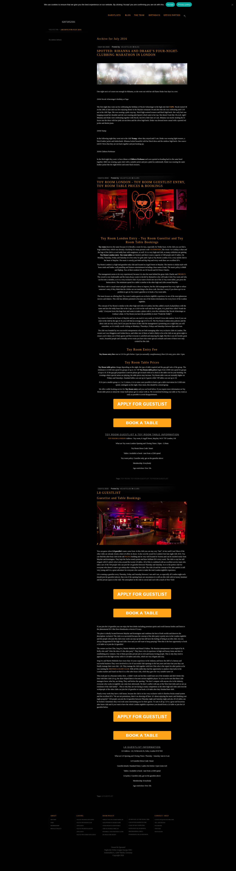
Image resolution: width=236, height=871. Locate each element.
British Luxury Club (119, 669)
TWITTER (158, 828)
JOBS (52, 822)
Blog (128, 15)
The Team (139, 15)
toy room (125, 478)
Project (181, 274)
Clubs (136, 178)
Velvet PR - (54, 30)
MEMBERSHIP (55, 825)
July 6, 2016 (103, 178)
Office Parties (171, 15)
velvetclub (126, 47)
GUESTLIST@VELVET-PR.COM (164, 819)
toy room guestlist (140, 478)
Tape (171, 107)
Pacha (128, 557)
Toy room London (117, 438)
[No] (232, 4)
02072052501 (66, 22)
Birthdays (154, 15)
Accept (170, 4)
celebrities (155, 250)
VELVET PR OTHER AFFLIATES (86, 834)
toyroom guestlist (159, 478)
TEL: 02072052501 (160, 822)
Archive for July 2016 (71, 30)
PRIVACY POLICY (56, 828)
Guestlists (114, 15)
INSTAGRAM (159, 831)
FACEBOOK (158, 825)
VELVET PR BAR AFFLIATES (85, 819)
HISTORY (53, 819)
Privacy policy (184, 4)
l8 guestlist (107, 796)
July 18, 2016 (103, 47)
